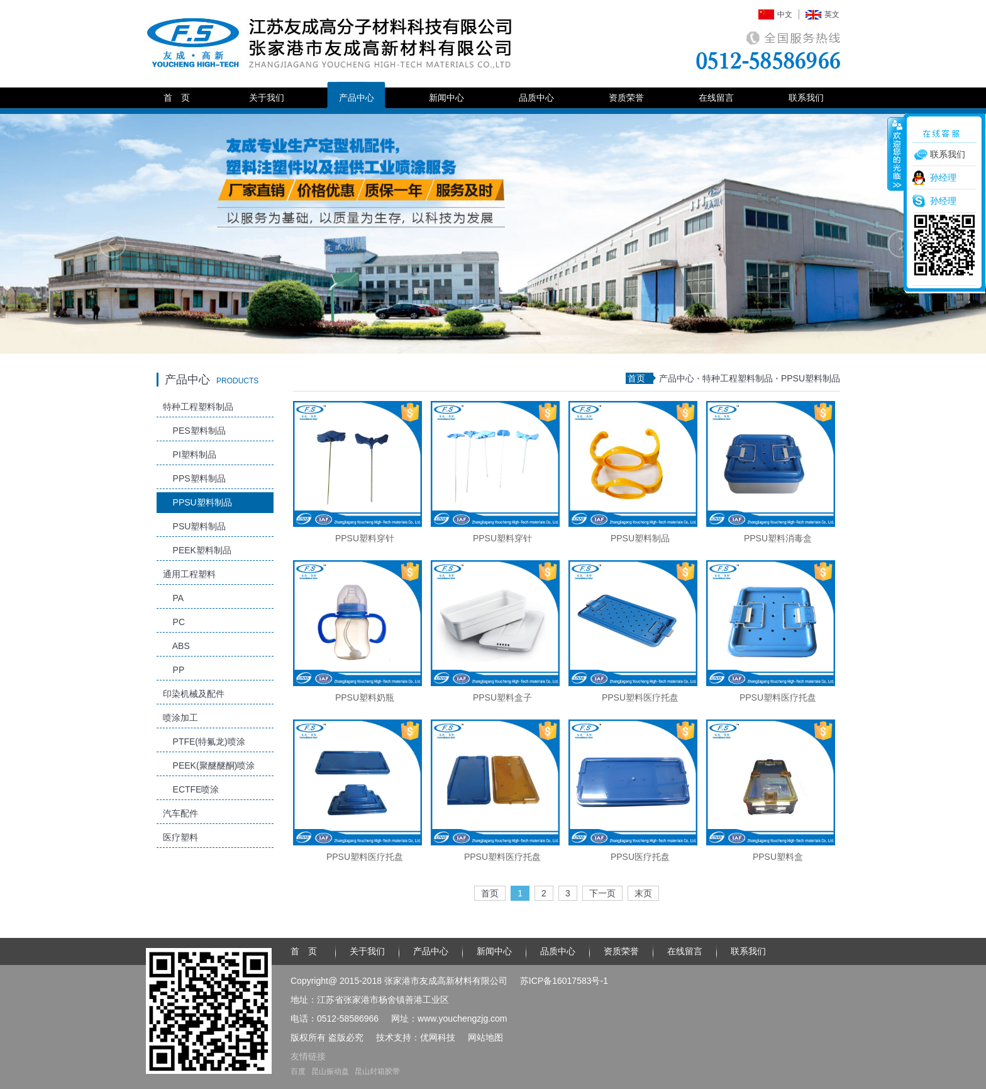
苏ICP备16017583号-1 (564, 981)
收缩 (896, 153)
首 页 (176, 98)
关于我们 (266, 98)
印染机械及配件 (193, 694)
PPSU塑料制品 (197, 502)
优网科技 (437, 1037)
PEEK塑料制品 (197, 550)
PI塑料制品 (189, 454)
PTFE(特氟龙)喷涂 (204, 741)
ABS (176, 646)
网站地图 (485, 1037)
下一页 (602, 893)
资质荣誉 (626, 98)
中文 (784, 14)
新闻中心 (446, 98)
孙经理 (943, 177)
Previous (113, 244)
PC (174, 622)
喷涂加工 (180, 718)
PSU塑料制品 (194, 526)
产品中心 (356, 98)
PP (173, 670)
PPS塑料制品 (194, 478)
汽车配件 (180, 813)
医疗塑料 (180, 837)
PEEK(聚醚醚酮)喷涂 (209, 765)
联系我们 (806, 98)
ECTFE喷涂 (191, 789)
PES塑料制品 (194, 431)
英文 (831, 14)
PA (173, 598)
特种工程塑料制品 (198, 407)
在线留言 (716, 98)
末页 (643, 893)
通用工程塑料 (189, 574)
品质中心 (536, 98)
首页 (636, 378)
